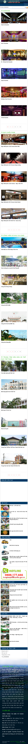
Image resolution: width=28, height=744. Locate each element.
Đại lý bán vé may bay (14, 545)
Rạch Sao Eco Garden (14, 641)
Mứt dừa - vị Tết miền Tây (15, 505)
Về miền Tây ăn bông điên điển (16, 524)
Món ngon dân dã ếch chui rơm (16, 531)
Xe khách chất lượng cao (15, 550)
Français (23, 742)
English (18, 742)
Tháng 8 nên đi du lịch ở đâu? (16, 595)
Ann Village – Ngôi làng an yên (16, 634)
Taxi (10, 539)
